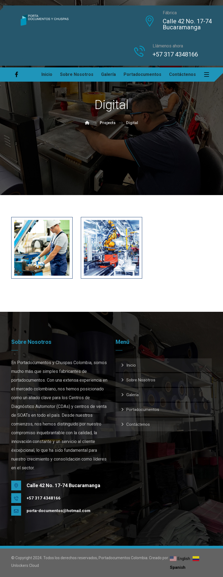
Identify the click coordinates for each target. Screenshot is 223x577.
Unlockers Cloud (25, 565)
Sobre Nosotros (140, 380)
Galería (132, 394)
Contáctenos (138, 424)
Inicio (131, 365)
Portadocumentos (142, 409)
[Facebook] (16, 74)
